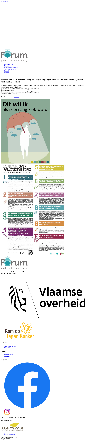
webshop (16, 97)
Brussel (6, 71)
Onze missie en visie (10, 346)
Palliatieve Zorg (8, 64)
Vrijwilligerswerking (10, 69)
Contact (6, 72)
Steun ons (7, 347)
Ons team (7, 356)
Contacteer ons (8, 354)
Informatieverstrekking (11, 67)
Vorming (6, 66)
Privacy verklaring (9, 434)
